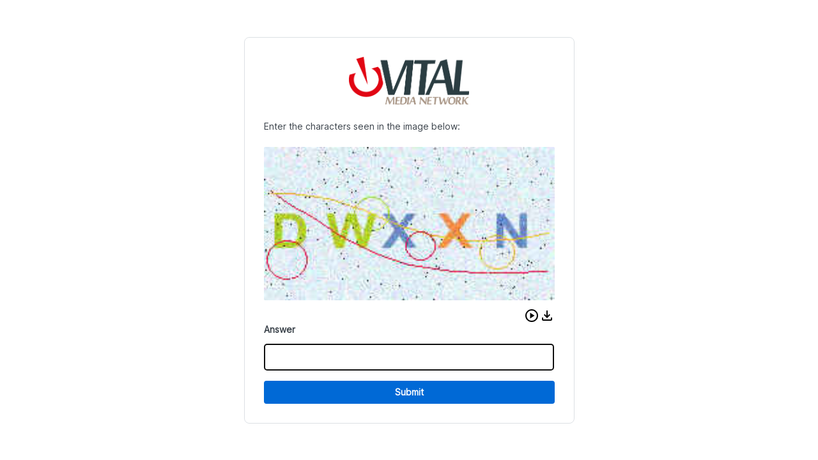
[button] (531, 315)
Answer (279, 329)
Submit (409, 392)
